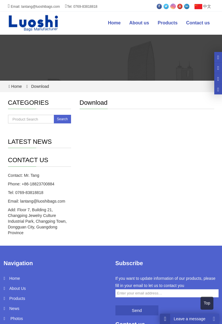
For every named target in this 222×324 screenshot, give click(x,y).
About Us (17, 288)
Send (137, 310)
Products (167, 22)
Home (114, 22)
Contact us (198, 22)
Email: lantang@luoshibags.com (34, 7)
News (14, 308)
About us (139, 22)
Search (62, 119)
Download (39, 86)
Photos (16, 318)
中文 (202, 6)
